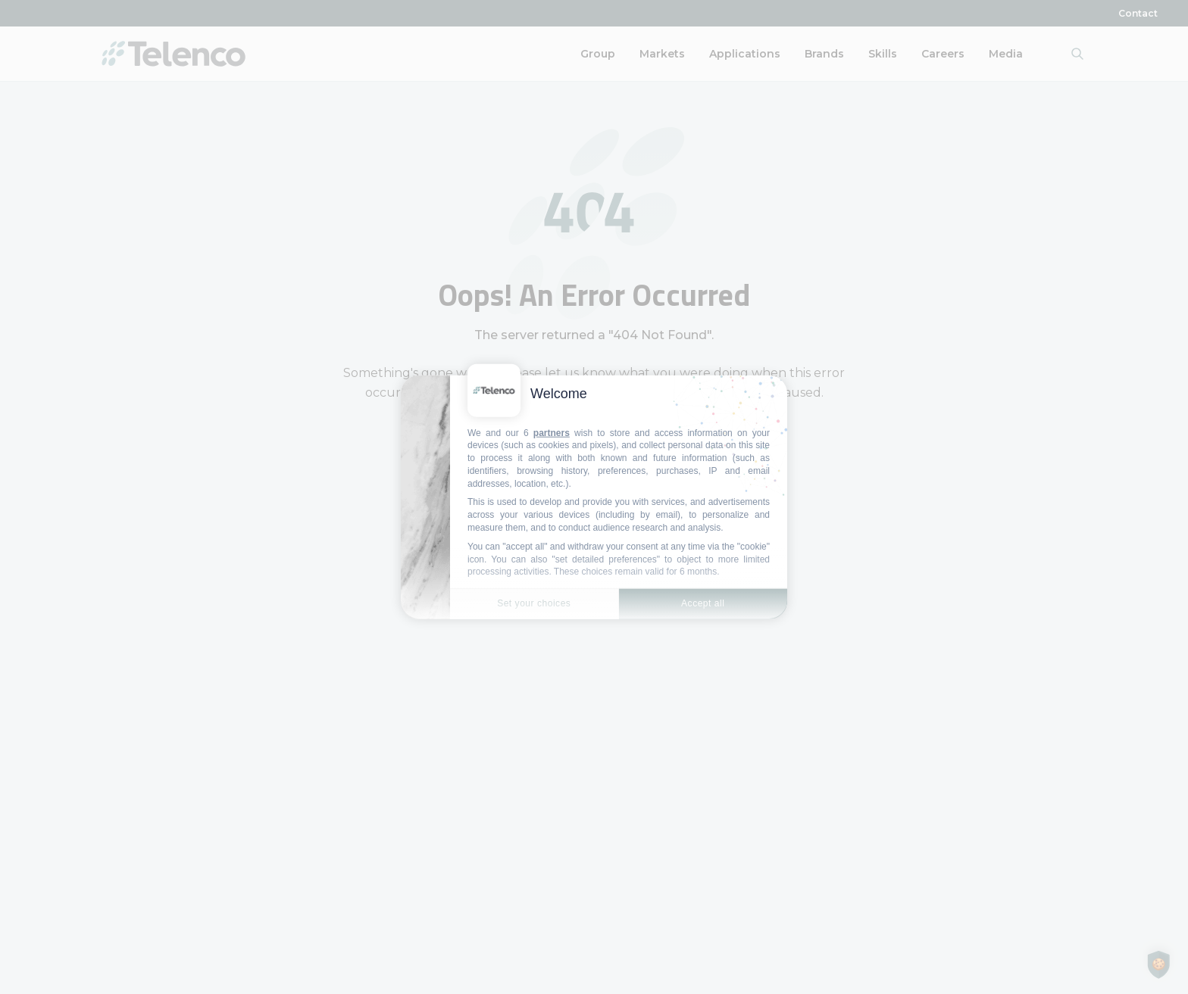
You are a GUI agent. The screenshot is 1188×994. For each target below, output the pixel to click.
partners (551, 432)
